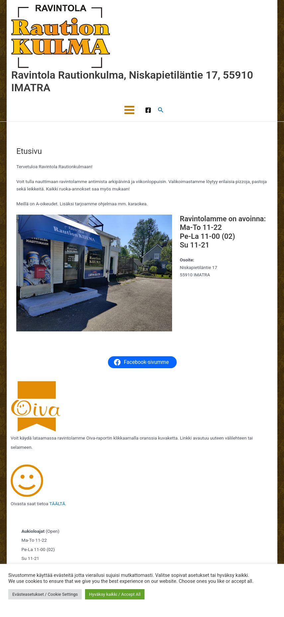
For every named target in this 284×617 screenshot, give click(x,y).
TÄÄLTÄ (57, 503)
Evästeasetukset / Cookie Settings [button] (45, 594)
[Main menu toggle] (129, 110)
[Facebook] (148, 110)
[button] (161, 110)
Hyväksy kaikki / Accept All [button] (115, 594)
